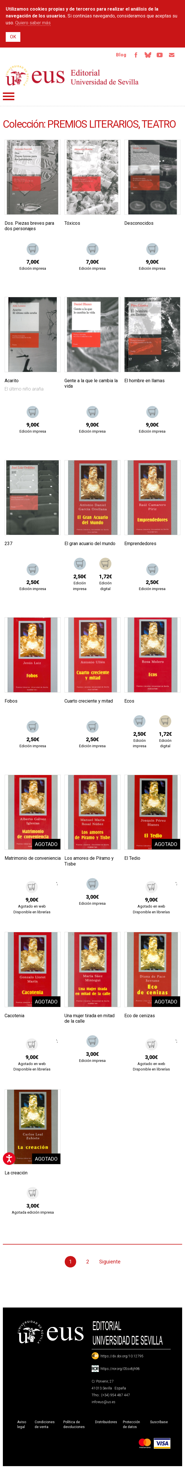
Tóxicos (72, 223)
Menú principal (8, 96)
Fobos (11, 701)
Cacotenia (14, 1015)
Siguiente (110, 1262)
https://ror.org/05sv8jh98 (120, 1369)
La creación (16, 1173)
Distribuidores (106, 1422)
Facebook (135, 55)
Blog (121, 55)
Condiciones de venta (45, 1424)
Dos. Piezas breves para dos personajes (29, 225)
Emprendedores (140, 543)
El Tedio (132, 858)
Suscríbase (159, 1422)
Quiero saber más (33, 22)
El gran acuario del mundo (89, 543)
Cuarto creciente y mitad (88, 701)
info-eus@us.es (103, 1402)
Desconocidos (138, 223)
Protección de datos (131, 1424)
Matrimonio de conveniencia (33, 858)
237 (8, 543)
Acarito (12, 380)
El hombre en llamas (144, 380)
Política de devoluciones (74, 1424)
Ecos (129, 701)
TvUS (159, 55)
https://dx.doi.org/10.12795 (122, 1356)
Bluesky (147, 55)
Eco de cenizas (139, 1015)
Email (171, 55)
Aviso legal (21, 1424)
